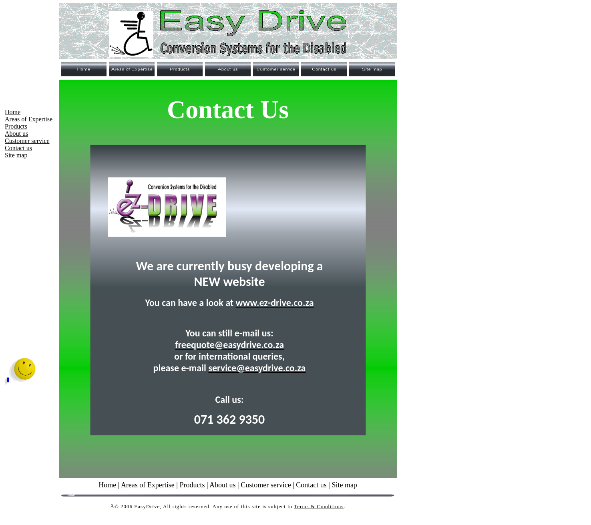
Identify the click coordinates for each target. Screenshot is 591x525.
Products (16, 126)
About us (16, 133)
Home (12, 112)
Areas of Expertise (28, 119)
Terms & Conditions (319, 506)
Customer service (27, 140)
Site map (16, 155)
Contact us (18, 148)
